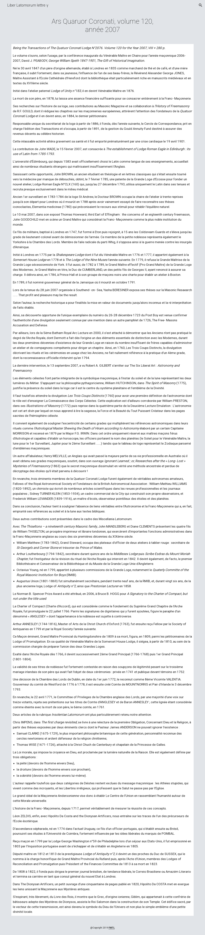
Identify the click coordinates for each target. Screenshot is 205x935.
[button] (200, 5)
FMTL (112, 927)
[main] (102, 25)
